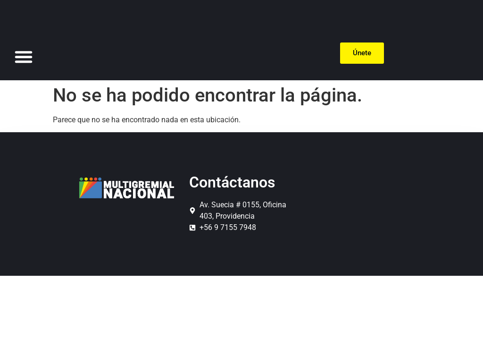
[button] (23, 56)
